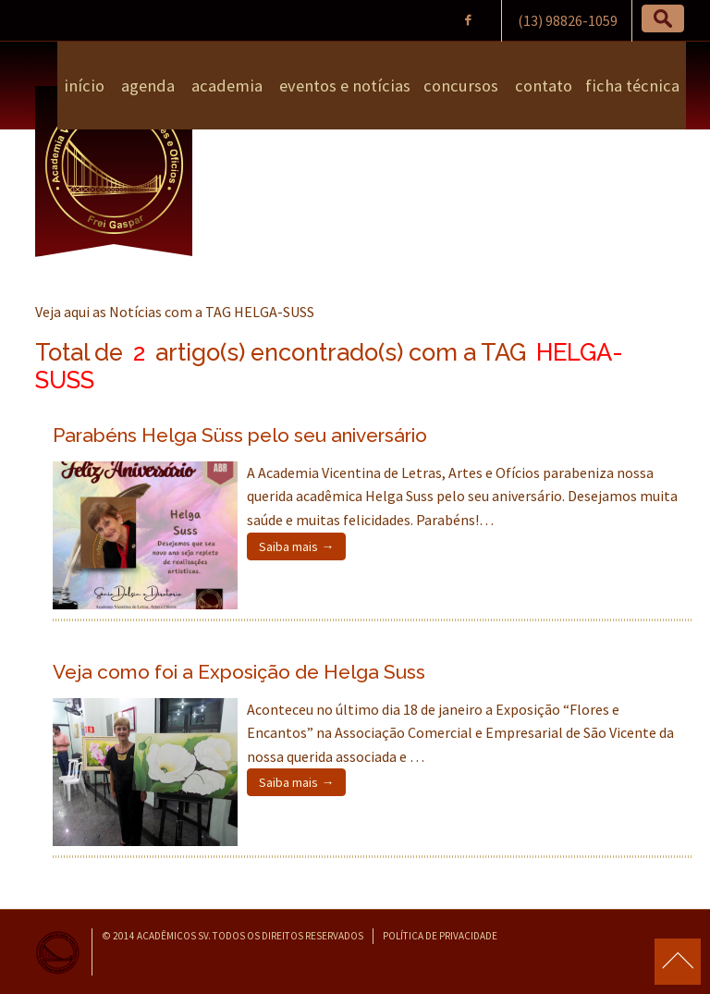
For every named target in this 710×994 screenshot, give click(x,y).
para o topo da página (678, 962)
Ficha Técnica (632, 85)
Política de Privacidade (440, 935)
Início (84, 85)
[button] (663, 18)
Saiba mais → (296, 546)
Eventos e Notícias (342, 85)
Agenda (146, 85)
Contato (541, 85)
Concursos (460, 85)
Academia (225, 85)
